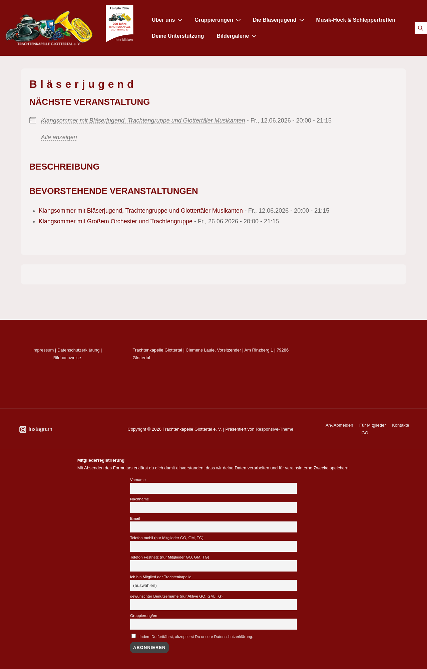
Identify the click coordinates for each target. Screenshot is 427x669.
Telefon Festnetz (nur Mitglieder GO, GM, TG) (169, 557)
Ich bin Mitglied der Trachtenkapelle (160, 577)
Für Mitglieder (372, 425)
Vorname (138, 479)
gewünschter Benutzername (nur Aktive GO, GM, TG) (176, 596)
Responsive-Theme (274, 429)
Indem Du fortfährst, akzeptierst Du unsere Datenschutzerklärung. (196, 636)
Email (135, 518)
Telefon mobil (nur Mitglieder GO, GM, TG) (166, 537)
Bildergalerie (238, 35)
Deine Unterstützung (178, 36)
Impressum (43, 350)
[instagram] (36, 429)
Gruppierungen (218, 19)
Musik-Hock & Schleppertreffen (355, 20)
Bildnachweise (67, 357)
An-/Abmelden (339, 425)
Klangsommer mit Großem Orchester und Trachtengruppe (115, 221)
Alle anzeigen (59, 137)
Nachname (139, 499)
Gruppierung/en (143, 615)
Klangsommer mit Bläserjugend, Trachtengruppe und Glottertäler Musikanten (143, 120)
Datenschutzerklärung (78, 350)
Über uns (168, 19)
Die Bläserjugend (279, 19)
